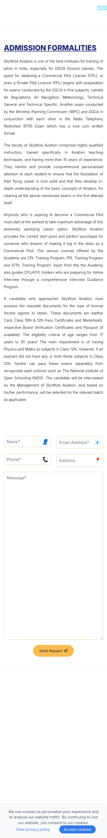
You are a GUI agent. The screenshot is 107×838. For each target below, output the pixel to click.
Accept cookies (77, 829)
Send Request (53, 650)
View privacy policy (33, 829)
